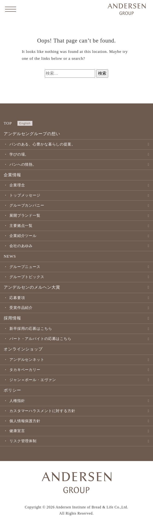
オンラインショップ (23, 349)
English (25, 123)
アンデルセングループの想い (32, 133)
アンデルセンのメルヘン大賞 (32, 287)
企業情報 (12, 175)
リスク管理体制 (23, 441)
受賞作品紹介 (21, 308)
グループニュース (24, 267)
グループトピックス (26, 277)
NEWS (10, 256)
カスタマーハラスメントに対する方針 (42, 411)
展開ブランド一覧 (24, 215)
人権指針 (17, 401)
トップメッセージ (24, 195)
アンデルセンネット (26, 360)
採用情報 (12, 318)
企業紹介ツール (23, 236)
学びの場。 (19, 154)
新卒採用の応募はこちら (30, 328)
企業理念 (17, 185)
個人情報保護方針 (24, 421)
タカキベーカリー (24, 370)
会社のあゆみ (21, 246)
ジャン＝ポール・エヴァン (32, 380)
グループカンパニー (26, 205)
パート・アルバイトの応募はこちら (40, 339)
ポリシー (12, 390)
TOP (8, 123)
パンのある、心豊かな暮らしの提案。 (42, 144)
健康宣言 (17, 431)
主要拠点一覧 (21, 226)
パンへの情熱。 (23, 164)
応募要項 (17, 298)
